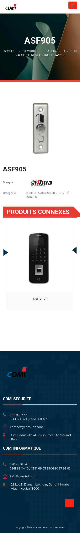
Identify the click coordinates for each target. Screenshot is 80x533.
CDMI (38, 527)
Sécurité (30, 51)
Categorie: (10, 193)
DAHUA (50, 51)
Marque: (8, 182)
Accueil (9, 51)
